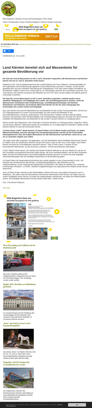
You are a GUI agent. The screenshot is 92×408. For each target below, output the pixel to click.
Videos (5, 22)
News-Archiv (47, 19)
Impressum (58, 22)
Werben (43, 22)
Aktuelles (18, 19)
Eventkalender (13, 22)
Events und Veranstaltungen (32, 19)
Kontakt (50, 22)
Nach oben (6, 188)
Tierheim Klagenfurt (33, 22)
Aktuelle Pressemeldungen (27, 44)
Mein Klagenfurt (8, 19)
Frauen (22, 22)
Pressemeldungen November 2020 (47, 44)
